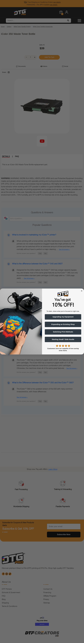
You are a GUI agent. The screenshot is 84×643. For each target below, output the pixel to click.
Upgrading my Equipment (62, 317)
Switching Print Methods (63, 332)
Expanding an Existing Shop (63, 324)
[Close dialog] (81, 291)
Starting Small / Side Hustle (63, 339)
